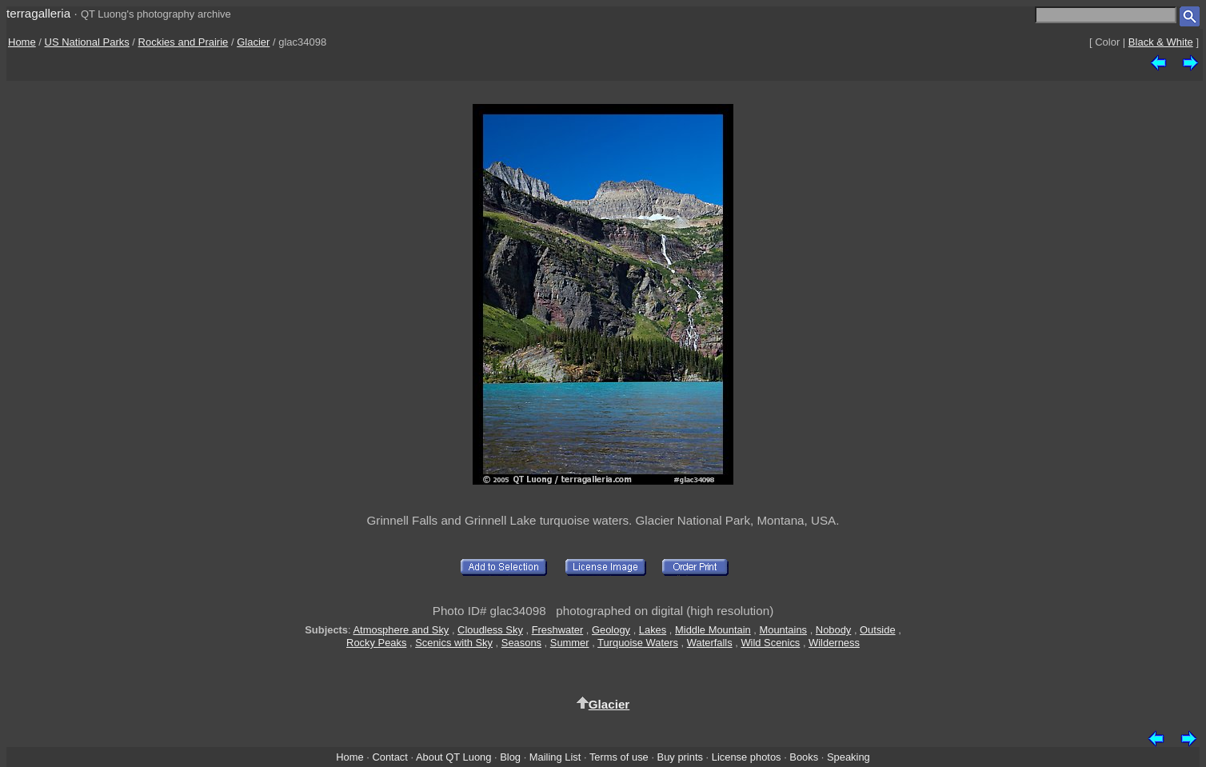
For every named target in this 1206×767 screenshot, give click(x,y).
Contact (389, 757)
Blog (510, 757)
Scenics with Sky (454, 643)
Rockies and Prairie (183, 42)
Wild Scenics (770, 643)
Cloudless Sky (490, 630)
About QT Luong (453, 757)
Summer (569, 643)
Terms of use (619, 757)
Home (22, 42)
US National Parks (87, 42)
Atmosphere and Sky (401, 630)
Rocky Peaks (376, 643)
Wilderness (834, 643)
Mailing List (555, 757)
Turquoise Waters (637, 643)
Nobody (834, 630)
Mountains (784, 630)
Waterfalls (710, 643)
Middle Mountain (713, 630)
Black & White (1160, 42)
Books (803, 757)
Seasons (521, 643)
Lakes (652, 630)
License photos (746, 757)
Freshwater (558, 630)
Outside (877, 630)
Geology (611, 630)
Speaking (848, 757)
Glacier (253, 42)
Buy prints (680, 757)
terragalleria (38, 13)
